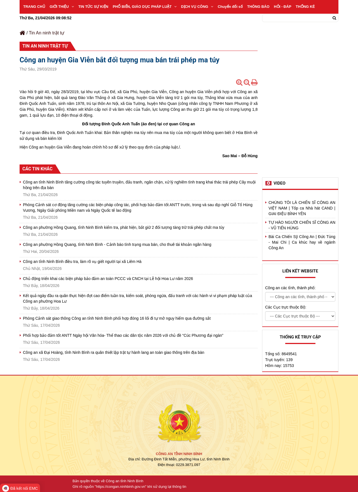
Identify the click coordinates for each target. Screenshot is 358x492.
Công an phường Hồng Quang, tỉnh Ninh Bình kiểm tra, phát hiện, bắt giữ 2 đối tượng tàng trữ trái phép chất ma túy (123, 227)
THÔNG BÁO (258, 6)
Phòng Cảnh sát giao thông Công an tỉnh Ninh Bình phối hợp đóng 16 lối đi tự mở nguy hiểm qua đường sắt (117, 318)
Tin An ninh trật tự (46, 32)
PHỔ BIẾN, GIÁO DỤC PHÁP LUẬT (144, 6)
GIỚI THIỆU (62, 6)
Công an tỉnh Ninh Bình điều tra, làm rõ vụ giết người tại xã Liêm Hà (82, 261)
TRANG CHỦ (34, 6)
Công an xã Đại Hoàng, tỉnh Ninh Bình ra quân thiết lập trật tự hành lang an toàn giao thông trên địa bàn (113, 352)
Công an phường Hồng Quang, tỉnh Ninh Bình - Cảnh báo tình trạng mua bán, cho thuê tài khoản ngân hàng (117, 244)
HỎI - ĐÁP (282, 6)
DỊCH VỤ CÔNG (197, 6)
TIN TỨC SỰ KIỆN (93, 6)
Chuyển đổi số (230, 6)
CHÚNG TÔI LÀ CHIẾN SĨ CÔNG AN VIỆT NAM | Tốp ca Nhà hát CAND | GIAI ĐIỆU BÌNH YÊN (301, 208)
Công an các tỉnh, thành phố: (290, 288)
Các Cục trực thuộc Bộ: (285, 307)
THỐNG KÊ (305, 6)
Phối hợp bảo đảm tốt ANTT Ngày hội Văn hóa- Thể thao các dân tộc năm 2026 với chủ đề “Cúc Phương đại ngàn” (123, 335)
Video (280, 183)
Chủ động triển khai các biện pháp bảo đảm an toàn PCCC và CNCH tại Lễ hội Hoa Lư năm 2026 (108, 278)
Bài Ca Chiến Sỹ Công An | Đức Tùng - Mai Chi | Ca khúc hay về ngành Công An (301, 242)
